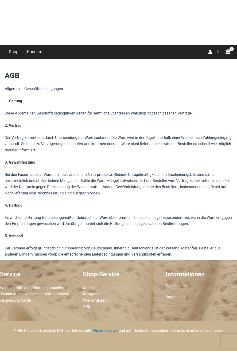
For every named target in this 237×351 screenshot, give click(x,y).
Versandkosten (105, 330)
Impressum (175, 297)
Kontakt (89, 288)
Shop (14, 51)
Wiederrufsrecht (96, 300)
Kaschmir (36, 51)
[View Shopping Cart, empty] (227, 51)
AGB (86, 306)
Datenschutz (176, 286)
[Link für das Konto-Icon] (210, 52)
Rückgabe (91, 294)
